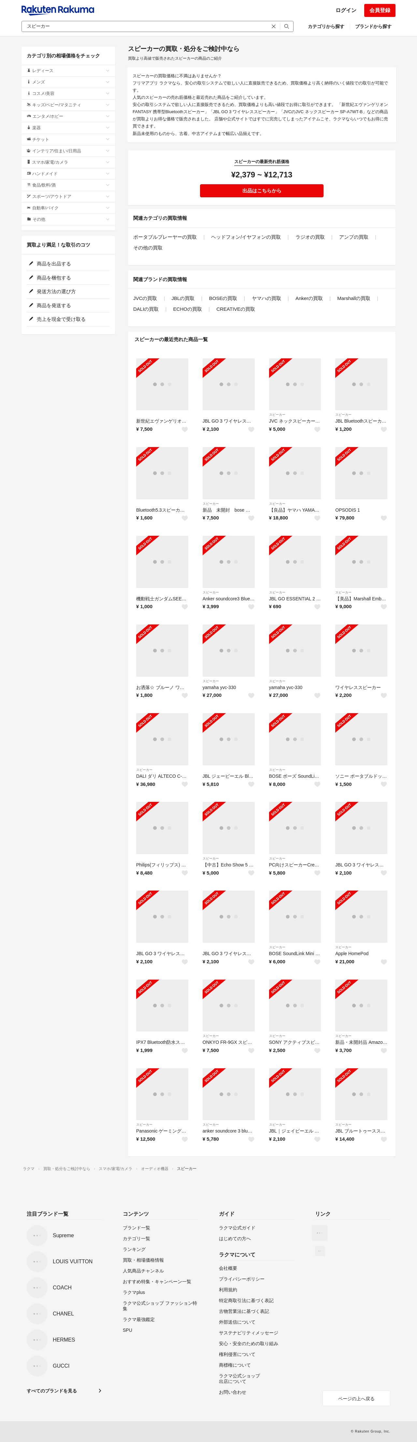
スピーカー (277, 414)
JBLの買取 (183, 298)
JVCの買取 (145, 298)
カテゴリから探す (326, 26)
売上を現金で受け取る (57, 319)
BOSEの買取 (223, 298)
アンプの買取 (353, 237)
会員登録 (379, 10)
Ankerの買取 (309, 298)
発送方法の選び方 (52, 291)
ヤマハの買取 (266, 298)
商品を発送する (50, 305)
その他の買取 (148, 247)
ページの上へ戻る (356, 1398)
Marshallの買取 (353, 298)
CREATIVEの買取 (235, 309)
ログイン (346, 10)
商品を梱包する (50, 277)
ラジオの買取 (310, 237)
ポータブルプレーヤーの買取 (165, 237)
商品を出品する (50, 263)
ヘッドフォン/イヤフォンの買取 (246, 237)
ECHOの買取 (187, 309)
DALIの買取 (146, 309)
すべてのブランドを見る (52, 1390)
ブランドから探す (373, 26)
